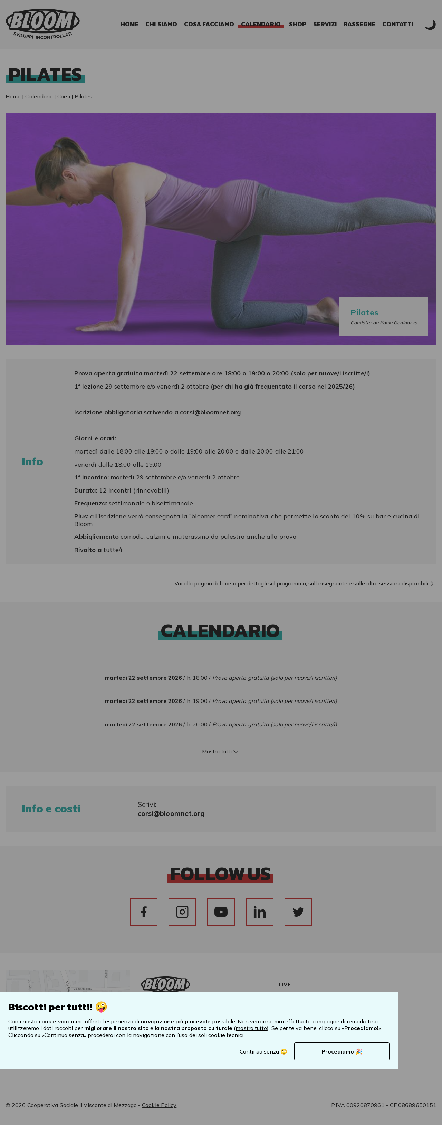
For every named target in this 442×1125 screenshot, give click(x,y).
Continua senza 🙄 (263, 1051)
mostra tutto (251, 1027)
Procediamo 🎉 (341, 1051)
